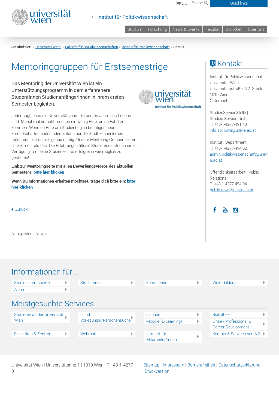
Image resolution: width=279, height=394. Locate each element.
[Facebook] (215, 209)
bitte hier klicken (49, 172)
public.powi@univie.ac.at (231, 189)
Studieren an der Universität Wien (38, 317)
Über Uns (256, 29)
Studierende (91, 282)
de (182, 3)
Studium (135, 29)
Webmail (88, 333)
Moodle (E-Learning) (164, 321)
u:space (153, 314)
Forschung (157, 29)
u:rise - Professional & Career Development (232, 324)
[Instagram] (236, 209)
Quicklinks (239, 3)
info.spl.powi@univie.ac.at (233, 130)
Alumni (20, 289)
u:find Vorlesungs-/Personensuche (105, 317)
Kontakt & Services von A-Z (236, 333)
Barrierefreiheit (201, 365)
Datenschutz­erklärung (239, 365)
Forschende (156, 282)
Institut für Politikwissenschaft (132, 17)
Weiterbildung (224, 282)
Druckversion (157, 371)
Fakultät (212, 29)
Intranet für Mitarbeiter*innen (161, 336)
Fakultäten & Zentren (32, 333)
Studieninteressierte (32, 282)
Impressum (173, 365)
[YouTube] (225, 209)
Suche (200, 3)
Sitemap (151, 365)
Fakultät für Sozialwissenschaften (91, 47)
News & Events (186, 29)
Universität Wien (48, 47)
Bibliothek (233, 29)
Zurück (19, 209)
